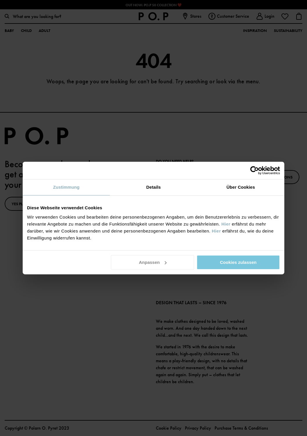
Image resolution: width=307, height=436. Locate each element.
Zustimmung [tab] (66, 187)
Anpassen (153, 262)
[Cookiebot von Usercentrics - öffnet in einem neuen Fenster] (254, 170)
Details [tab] (153, 187)
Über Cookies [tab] (240, 187)
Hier (225, 223)
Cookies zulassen (238, 262)
